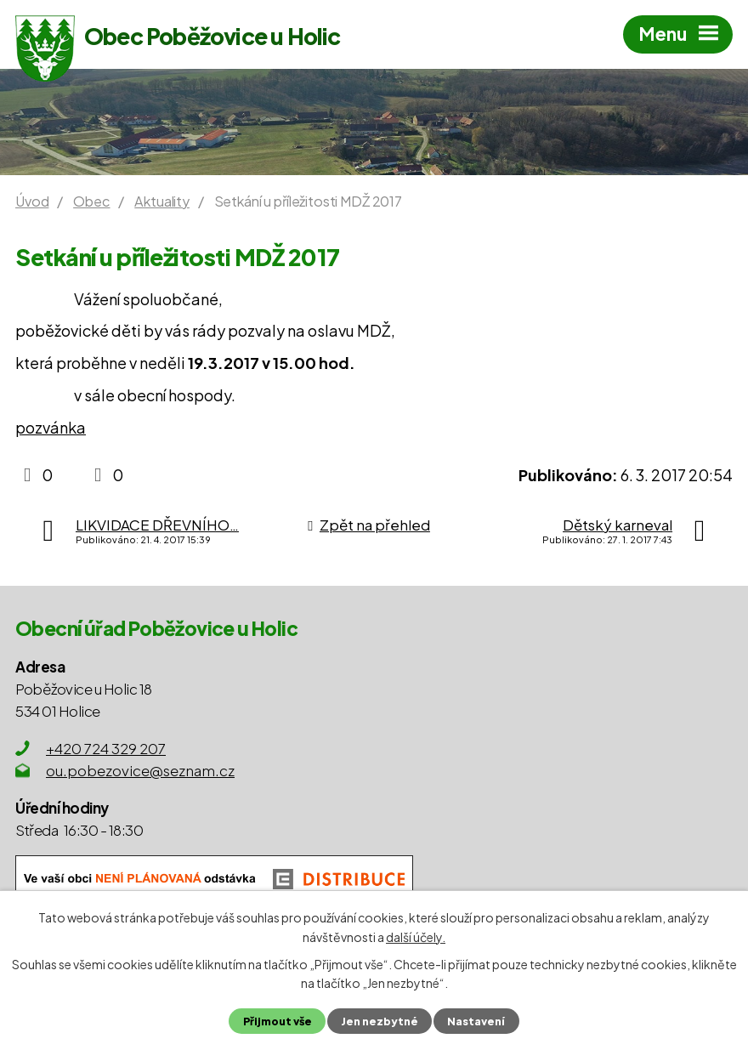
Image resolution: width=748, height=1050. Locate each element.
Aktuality (162, 201)
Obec (91, 201)
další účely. (415, 936)
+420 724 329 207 (106, 748)
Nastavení (476, 1021)
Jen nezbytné (379, 1021)
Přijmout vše (277, 1021)
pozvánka (50, 427)
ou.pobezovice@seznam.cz (140, 770)
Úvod (31, 201)
